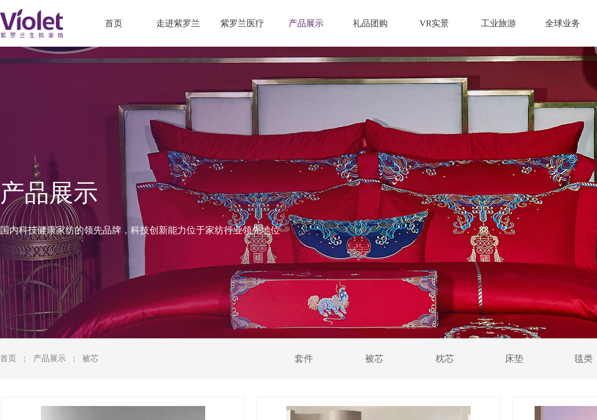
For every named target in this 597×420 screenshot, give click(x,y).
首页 (8, 358)
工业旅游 (498, 23)
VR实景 (434, 23)
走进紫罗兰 (178, 23)
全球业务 (562, 23)
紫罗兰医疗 (242, 23)
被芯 (90, 358)
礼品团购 (370, 23)
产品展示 (49, 358)
